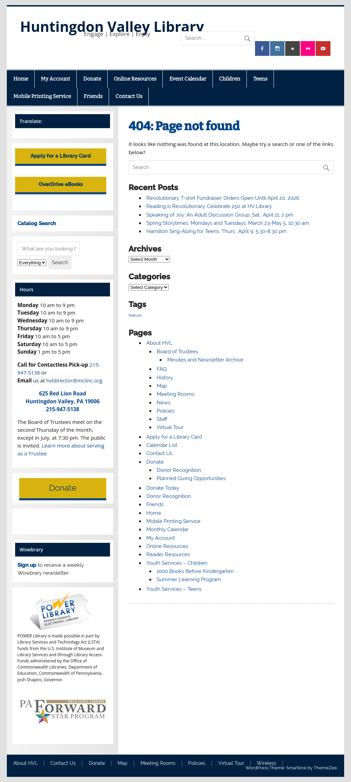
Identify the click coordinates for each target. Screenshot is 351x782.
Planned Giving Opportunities (191, 478)
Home (20, 79)
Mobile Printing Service (42, 96)
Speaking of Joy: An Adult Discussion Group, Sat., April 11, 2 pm (219, 215)
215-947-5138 (62, 409)
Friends (93, 96)
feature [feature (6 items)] (135, 315)
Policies (165, 411)
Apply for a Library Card (174, 437)
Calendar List (161, 445)
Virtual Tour (170, 427)
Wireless (266, 763)
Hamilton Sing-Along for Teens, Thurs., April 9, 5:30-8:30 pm (216, 231)
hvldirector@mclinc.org (74, 380)
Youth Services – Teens (174, 589)
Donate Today (162, 488)
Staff (162, 419)
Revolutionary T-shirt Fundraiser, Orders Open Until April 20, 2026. (223, 198)
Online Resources (135, 79)
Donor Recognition (179, 470)
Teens (260, 79)
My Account (55, 79)
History (165, 378)
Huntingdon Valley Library (112, 26)
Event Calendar (187, 79)
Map (162, 386)
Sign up (26, 565)
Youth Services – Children (176, 563)
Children (229, 79)
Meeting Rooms (175, 394)
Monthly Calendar (167, 529)
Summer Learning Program (189, 579)
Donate (92, 79)
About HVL (159, 343)
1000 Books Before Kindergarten (195, 571)
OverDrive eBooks (61, 184)
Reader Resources (168, 554)
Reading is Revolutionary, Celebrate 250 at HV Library (209, 206)
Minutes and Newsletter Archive (205, 360)
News (163, 403)
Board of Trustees (177, 352)
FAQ (162, 369)
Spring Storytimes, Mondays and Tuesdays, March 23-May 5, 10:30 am (227, 223)
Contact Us (129, 96)
